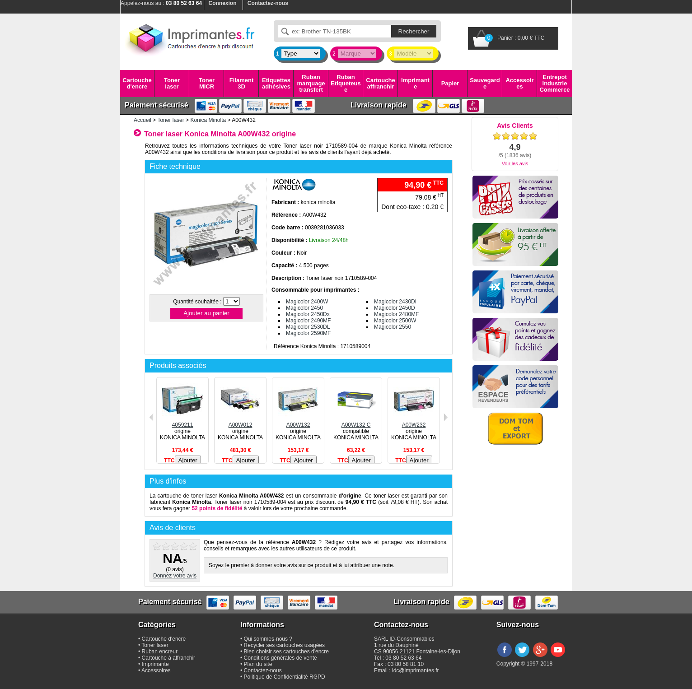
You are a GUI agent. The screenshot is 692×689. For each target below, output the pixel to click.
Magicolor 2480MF (396, 314)
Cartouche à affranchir (169, 658)
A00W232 (413, 421)
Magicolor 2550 (392, 327)
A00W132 (298, 421)
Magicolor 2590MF (308, 333)
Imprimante (415, 83)
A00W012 (240, 421)
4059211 (182, 421)
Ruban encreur (160, 651)
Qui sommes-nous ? (268, 639)
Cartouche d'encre (136, 83)
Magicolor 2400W (307, 301)
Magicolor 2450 (304, 308)
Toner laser (172, 83)
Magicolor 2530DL (308, 327)
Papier (450, 83)
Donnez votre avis (174, 576)
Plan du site (258, 664)
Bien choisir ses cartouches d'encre (286, 651)
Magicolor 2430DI (395, 301)
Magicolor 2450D (394, 308)
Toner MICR (207, 83)
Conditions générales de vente (280, 658)
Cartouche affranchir (380, 83)
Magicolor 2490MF (308, 320)
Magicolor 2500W (395, 320)
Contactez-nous (263, 670)
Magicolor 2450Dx (308, 314)
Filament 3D (241, 83)
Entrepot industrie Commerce (554, 83)
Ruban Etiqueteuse (345, 83)
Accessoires (519, 83)
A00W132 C (356, 421)
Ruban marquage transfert (311, 83)
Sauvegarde (485, 83)
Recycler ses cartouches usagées (284, 645)
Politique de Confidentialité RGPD (284, 677)
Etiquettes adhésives (276, 83)
